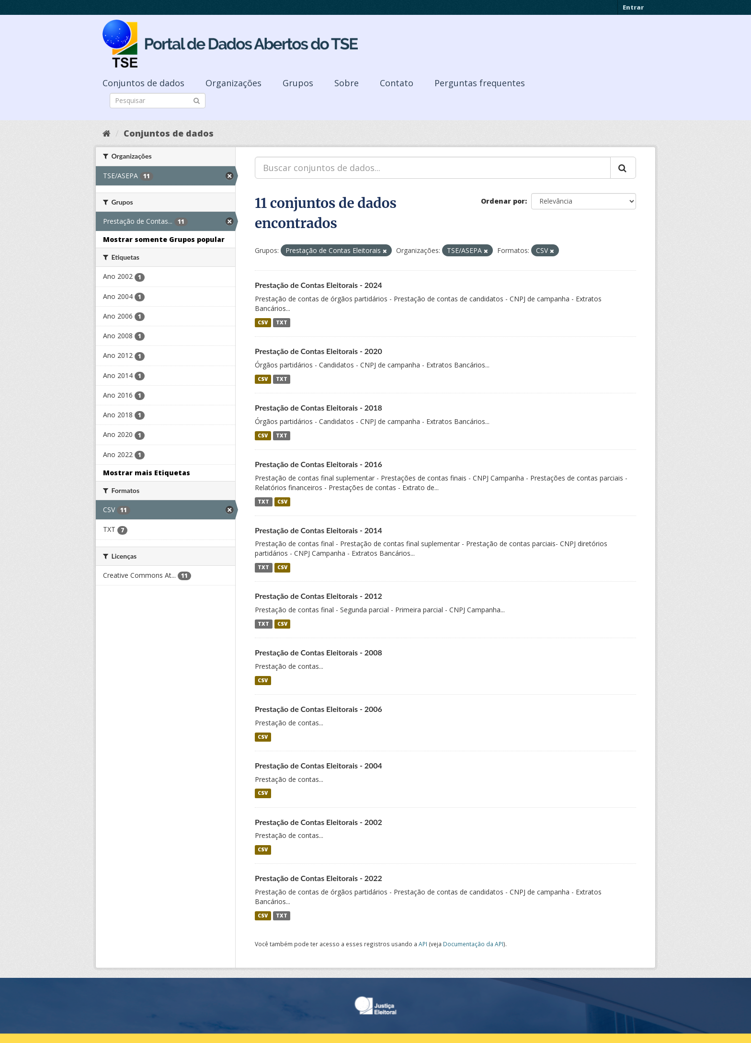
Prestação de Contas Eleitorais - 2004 (318, 765)
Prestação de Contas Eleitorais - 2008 (318, 652)
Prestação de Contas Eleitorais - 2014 (318, 530)
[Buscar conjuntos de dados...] (433, 168)
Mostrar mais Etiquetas (146, 472)
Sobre (346, 83)
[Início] (106, 133)
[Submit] (197, 100)
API (423, 944)
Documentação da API (473, 944)
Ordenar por (503, 201)
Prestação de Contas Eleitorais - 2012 (318, 595)
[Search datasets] (157, 100)
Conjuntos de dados (143, 83)
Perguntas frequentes (479, 83)
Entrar (633, 7)
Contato (396, 83)
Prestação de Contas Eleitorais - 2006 (318, 708)
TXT (281, 322)
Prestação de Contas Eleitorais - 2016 (318, 464)
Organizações (233, 83)
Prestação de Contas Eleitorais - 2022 (318, 878)
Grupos (298, 83)
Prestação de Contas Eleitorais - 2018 (318, 407)
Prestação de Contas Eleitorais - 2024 (318, 284)
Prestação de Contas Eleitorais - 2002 (318, 821)
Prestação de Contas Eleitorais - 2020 (318, 350)
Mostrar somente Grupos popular (164, 239)
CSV (263, 322)
